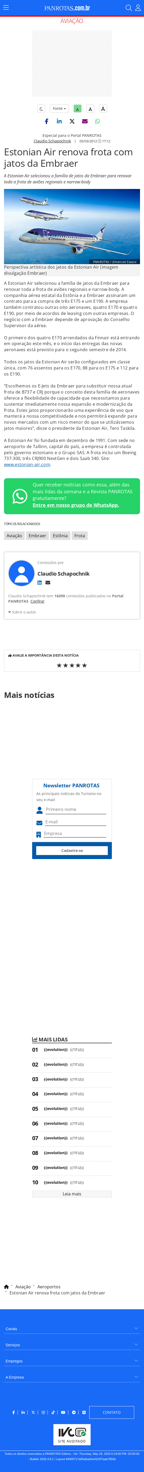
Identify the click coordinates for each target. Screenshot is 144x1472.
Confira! (37, 601)
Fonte (59, 108)
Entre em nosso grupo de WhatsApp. (76, 505)
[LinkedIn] (39, 582)
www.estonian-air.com (27, 464)
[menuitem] (72, 1327)
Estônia (60, 536)
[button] (46, 121)
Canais (11, 1329)
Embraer (37, 536)
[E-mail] (47, 582)
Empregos (14, 1361)
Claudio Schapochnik (52, 140)
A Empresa (15, 1377)
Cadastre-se (72, 850)
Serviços (13, 1345)
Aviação (14, 536)
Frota (79, 536)
